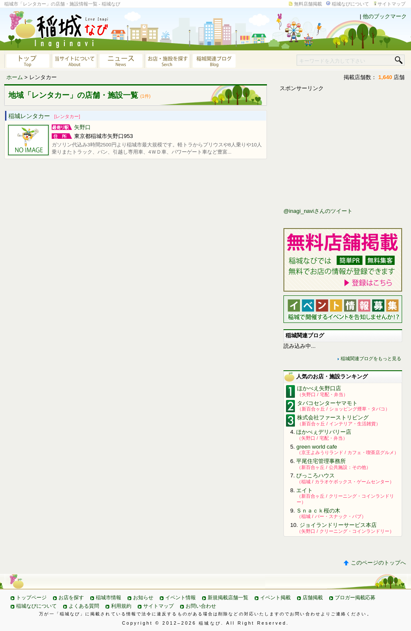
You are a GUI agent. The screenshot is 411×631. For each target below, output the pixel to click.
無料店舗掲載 (308, 3)
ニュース (120, 60)
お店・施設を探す (167, 60)
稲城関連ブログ (214, 60)
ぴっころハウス (315, 475)
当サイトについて (74, 60)
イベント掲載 (275, 598)
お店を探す (71, 598)
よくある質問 (84, 606)
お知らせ (143, 598)
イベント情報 (180, 598)
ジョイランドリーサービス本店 (338, 525)
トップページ (31, 598)
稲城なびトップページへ (27, 60)
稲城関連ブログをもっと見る (371, 358)
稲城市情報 (108, 598)
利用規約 (121, 606)
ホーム (14, 77)
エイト (304, 490)
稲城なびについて (350, 3)
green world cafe (316, 447)
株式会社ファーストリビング (333, 417)
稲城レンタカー (44, 116)
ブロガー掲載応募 (355, 598)
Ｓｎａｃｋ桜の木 (318, 510)
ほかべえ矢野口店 (319, 388)
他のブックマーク (385, 16)
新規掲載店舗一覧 (228, 598)
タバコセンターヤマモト (327, 403)
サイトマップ (391, 3)
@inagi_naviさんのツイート (318, 211)
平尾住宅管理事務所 (321, 461)
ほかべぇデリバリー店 (323, 432)
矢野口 (82, 127)
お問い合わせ (201, 606)
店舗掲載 (313, 598)
